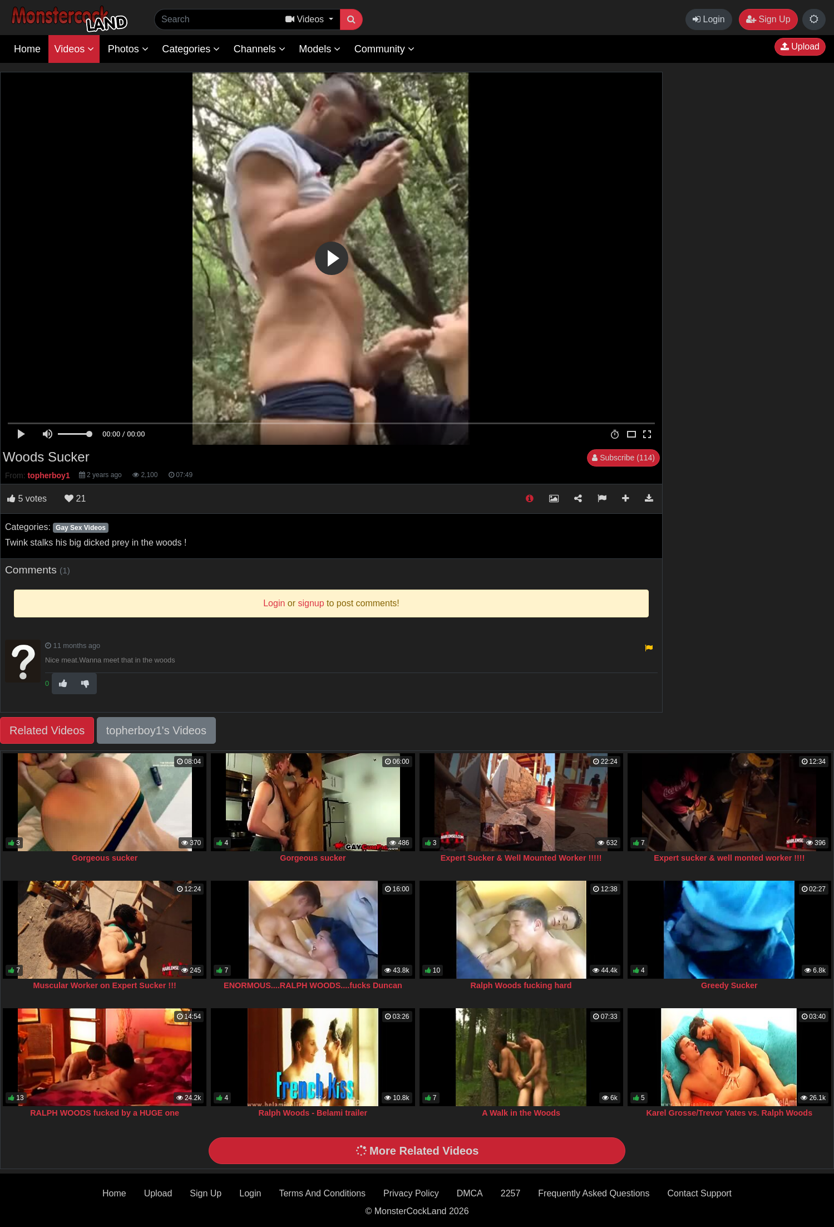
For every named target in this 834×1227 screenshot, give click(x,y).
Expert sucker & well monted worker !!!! (729, 857)
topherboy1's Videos (156, 730)
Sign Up (768, 19)
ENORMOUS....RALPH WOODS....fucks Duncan (313, 985)
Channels (259, 49)
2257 (511, 1193)
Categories (191, 49)
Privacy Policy (411, 1193)
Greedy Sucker (729, 985)
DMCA (470, 1193)
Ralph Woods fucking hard (521, 985)
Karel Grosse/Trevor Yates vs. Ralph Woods (730, 1112)
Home (27, 49)
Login (709, 19)
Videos (74, 49)
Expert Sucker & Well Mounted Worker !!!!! (521, 857)
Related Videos (47, 730)
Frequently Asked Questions (593, 1193)
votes (27, 498)
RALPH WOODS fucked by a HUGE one (104, 1112)
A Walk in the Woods (521, 1112)
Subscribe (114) (623, 457)
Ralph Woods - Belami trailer (313, 1112)
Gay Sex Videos (81, 528)
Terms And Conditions (322, 1193)
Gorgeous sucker (104, 857)
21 (75, 498)
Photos (128, 49)
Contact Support (699, 1193)
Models (319, 49)
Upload (800, 46)
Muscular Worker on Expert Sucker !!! (104, 985)
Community (384, 49)
